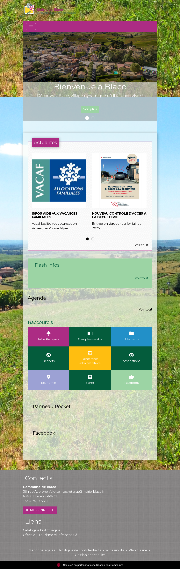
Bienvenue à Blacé (90, 86)
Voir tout (141, 245)
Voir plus (90, 109)
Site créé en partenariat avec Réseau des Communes (90, 565)
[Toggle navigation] (31, 26)
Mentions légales (42, 550)
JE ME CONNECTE (39, 510)
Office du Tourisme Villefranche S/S (50, 535)
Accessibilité (115, 550)
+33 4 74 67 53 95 (36, 501)
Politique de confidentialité (80, 550)
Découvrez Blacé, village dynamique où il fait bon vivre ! (90, 95)
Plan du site (138, 550)
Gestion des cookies (90, 555)
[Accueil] (48, 10)
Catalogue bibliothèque (41, 530)
